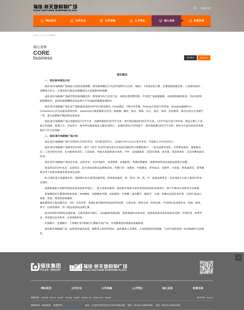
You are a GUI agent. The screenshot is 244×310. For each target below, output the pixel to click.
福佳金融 (77, 297)
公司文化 (78, 20)
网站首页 (48, 20)
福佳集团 (46, 297)
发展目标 (196, 20)
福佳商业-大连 (99, 297)
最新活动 (202, 57)
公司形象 (107, 20)
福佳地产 (66, 297)
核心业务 (166, 20)
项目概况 (185, 57)
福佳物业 (127, 297)
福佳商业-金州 (114, 297)
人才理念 (137, 20)
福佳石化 (56, 297)
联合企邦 (209, 297)
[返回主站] (206, 8)
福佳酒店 (87, 297)
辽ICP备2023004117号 (75, 305)
